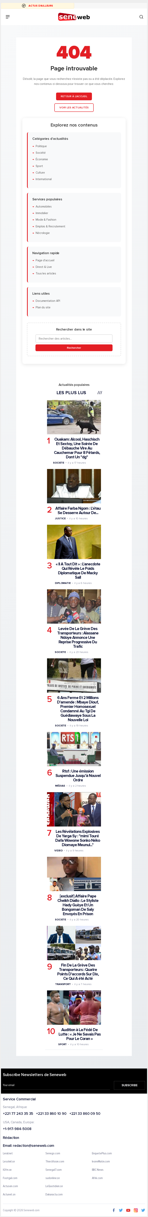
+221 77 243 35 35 (18, 1114)
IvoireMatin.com (101, 1161)
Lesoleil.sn (9, 1161)
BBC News (97, 1170)
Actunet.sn (9, 1194)
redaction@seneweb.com (33, 1146)
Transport (63, 984)
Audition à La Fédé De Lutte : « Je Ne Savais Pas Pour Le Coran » (80, 1034)
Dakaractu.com (54, 1194)
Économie (42, 159)
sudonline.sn (52, 1178)
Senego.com (52, 1153)
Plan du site (43, 307)
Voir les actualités (73, 107)
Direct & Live (44, 267)
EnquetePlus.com (102, 1153)
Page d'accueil (45, 260)
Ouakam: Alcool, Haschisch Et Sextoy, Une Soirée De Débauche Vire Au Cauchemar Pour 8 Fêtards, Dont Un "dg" (77, 448)
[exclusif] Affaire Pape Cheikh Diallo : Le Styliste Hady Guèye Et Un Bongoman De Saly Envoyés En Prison (77, 905)
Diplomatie (63, 583)
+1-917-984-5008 (17, 1129)
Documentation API (48, 301)
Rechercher (74, 347)
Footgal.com (10, 1178)
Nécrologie (43, 233)
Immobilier (42, 213)
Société (41, 153)
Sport (39, 166)
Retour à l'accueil (74, 96)
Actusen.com (10, 1186)
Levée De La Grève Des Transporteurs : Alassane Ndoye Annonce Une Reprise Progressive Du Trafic (77, 638)
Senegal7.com (53, 1170)
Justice (60, 518)
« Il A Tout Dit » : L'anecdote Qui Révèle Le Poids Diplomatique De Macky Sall (78, 571)
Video (58, 850)
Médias (60, 785)
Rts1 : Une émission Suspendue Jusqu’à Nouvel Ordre (78, 775)
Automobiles (44, 206)
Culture (40, 173)
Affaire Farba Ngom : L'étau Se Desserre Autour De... (78, 510)
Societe (58, 462)
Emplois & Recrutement (50, 226)
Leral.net (8, 1153)
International (44, 179)
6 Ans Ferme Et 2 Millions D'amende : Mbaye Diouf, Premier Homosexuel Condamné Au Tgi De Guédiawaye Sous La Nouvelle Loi (78, 709)
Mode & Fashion (46, 220)
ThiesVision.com (54, 1161)
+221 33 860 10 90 (51, 1114)
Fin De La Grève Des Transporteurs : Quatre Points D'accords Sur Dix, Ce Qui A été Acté (78, 972)
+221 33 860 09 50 (84, 1114)
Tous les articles (46, 273)
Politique (41, 146)
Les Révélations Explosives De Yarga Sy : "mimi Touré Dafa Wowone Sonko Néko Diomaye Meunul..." (77, 838)
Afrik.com (97, 1178)
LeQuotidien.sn (54, 1186)
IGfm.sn (7, 1170)
